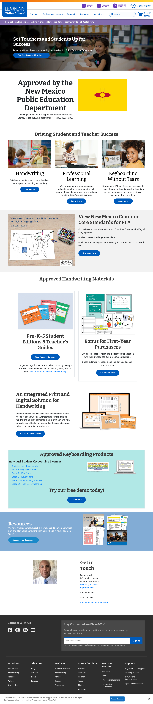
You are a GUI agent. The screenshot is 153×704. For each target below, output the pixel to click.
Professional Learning (53, 14)
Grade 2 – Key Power (22, 473)
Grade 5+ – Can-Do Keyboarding (27, 484)
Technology (59, 685)
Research (71, 14)
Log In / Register (144, 6)
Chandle (90, 602)
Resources (84, 14)
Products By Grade (62, 668)
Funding (34, 681)
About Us (98, 14)
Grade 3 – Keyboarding (22, 477)
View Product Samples (45, 357)
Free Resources (107, 373)
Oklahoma (82, 677)
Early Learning (13, 672)
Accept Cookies (117, 699)
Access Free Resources (24, 540)
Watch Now (88, 22)
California (82, 672)
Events (104, 676)
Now (147, 14)
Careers (34, 672)
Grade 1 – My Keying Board (24, 469)
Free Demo (76, 500)
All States (82, 689)
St (81, 602)
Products (60, 663)
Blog (33, 668)
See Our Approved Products (31, 55)
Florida (81, 685)
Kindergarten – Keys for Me (25, 466)
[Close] (149, 698)
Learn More (30, 189)
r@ (95, 602)
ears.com (103, 602)
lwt (98, 602)
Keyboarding (13, 685)
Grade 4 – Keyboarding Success (27, 480)
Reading (11, 677)
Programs (34, 14)
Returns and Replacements (131, 678)
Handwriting (13, 668)
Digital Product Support (135, 668)
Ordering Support (132, 672)
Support (130, 663)
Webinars (106, 672)
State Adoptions (87, 663)
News (33, 677)
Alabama (81, 668)
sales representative (47, 371)
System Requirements (134, 683)
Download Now (89, 253)
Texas (80, 681)
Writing (11, 681)
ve (84, 602)
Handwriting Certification (107, 685)
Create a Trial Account (30, 434)
